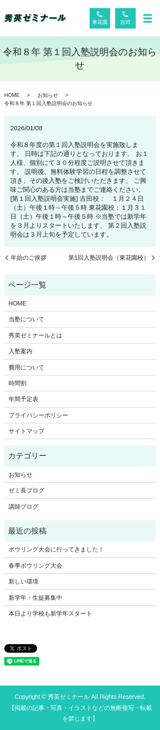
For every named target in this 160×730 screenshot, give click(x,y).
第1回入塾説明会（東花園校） (108, 257)
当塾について (26, 319)
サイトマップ (26, 431)
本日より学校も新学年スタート (50, 613)
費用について (26, 367)
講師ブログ (23, 506)
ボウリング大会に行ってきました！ (56, 549)
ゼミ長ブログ (26, 490)
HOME (12, 95)
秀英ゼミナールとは (35, 335)
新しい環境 (23, 581)
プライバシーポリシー (38, 415)
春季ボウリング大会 (35, 565)
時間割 (17, 383)
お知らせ (48, 95)
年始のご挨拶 (29, 257)
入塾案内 (20, 351)
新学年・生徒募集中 (35, 597)
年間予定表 (23, 399)
